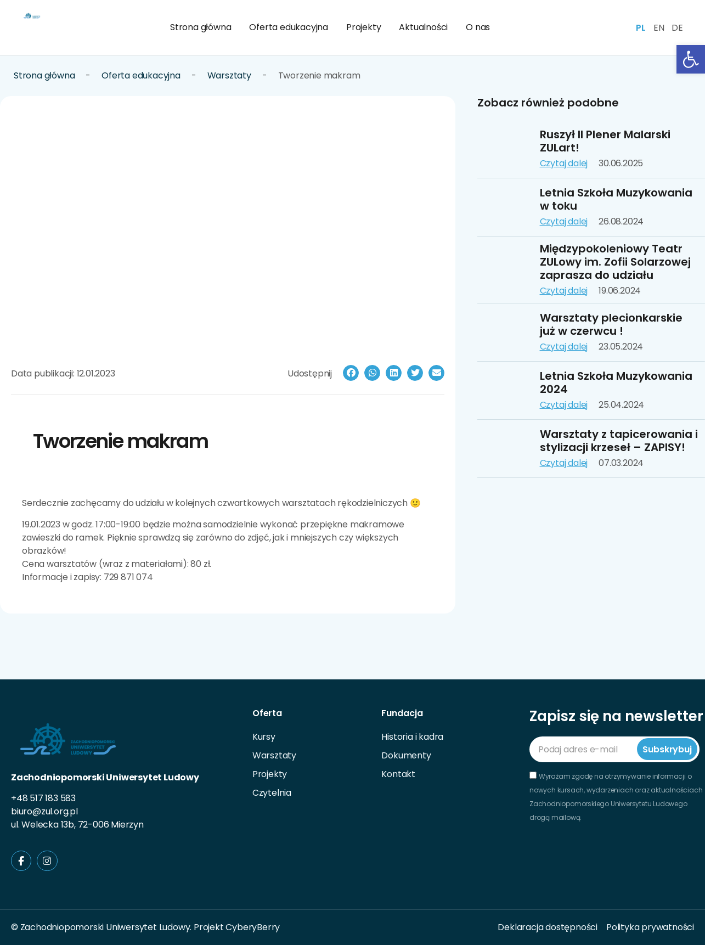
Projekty (363, 27)
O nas (478, 27)
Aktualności (423, 27)
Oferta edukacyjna (288, 27)
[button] (351, 373)
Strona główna (200, 27)
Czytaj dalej (564, 163)
